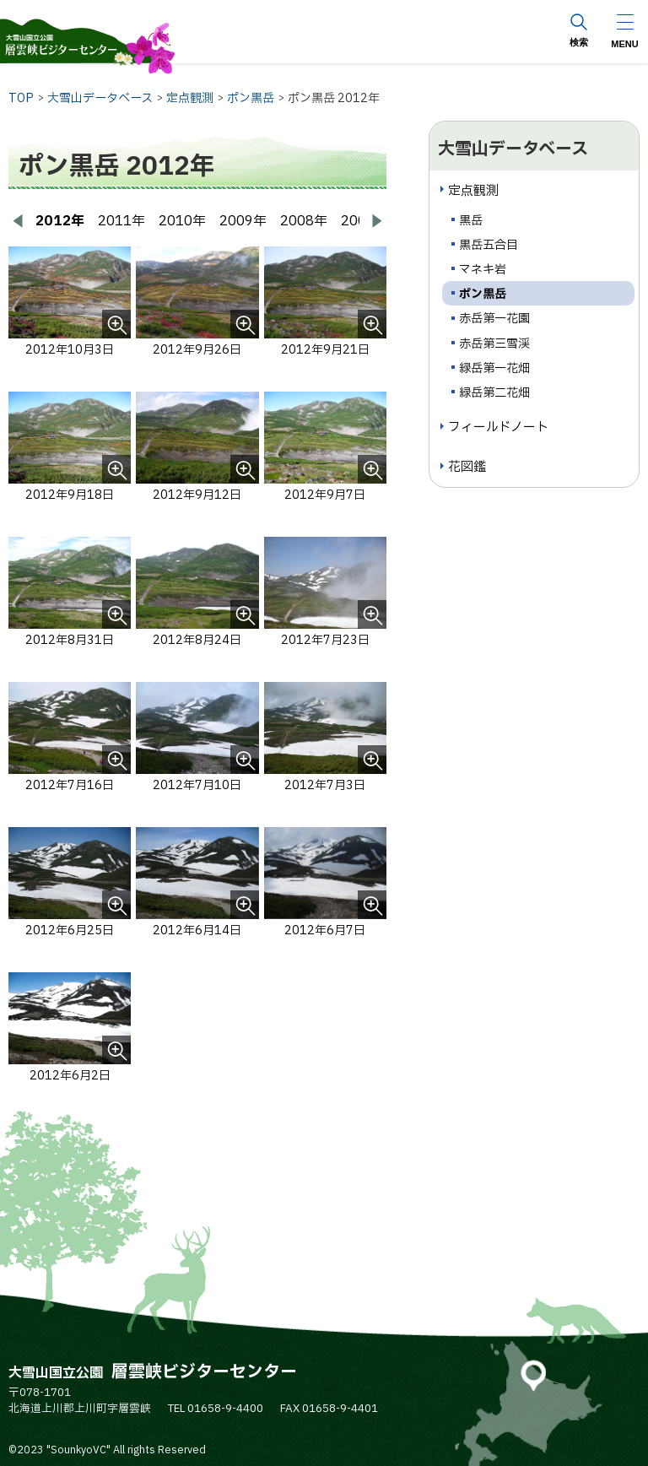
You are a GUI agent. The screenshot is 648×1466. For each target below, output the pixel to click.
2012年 (59, 221)
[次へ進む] (376, 221)
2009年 (243, 221)
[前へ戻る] (18, 221)
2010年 (182, 221)
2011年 (121, 221)
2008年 (303, 221)
